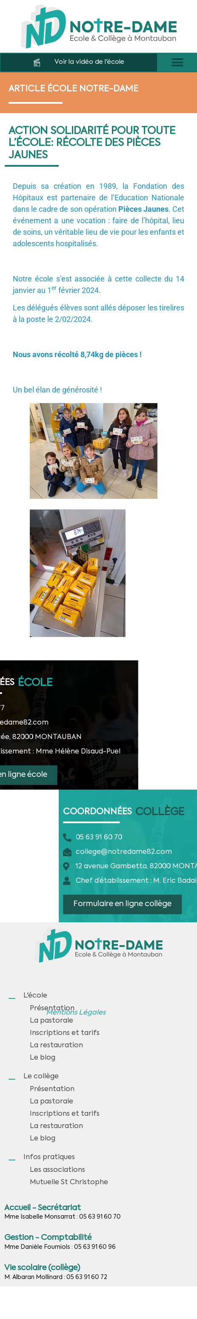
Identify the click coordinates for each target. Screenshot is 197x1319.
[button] (177, 62)
